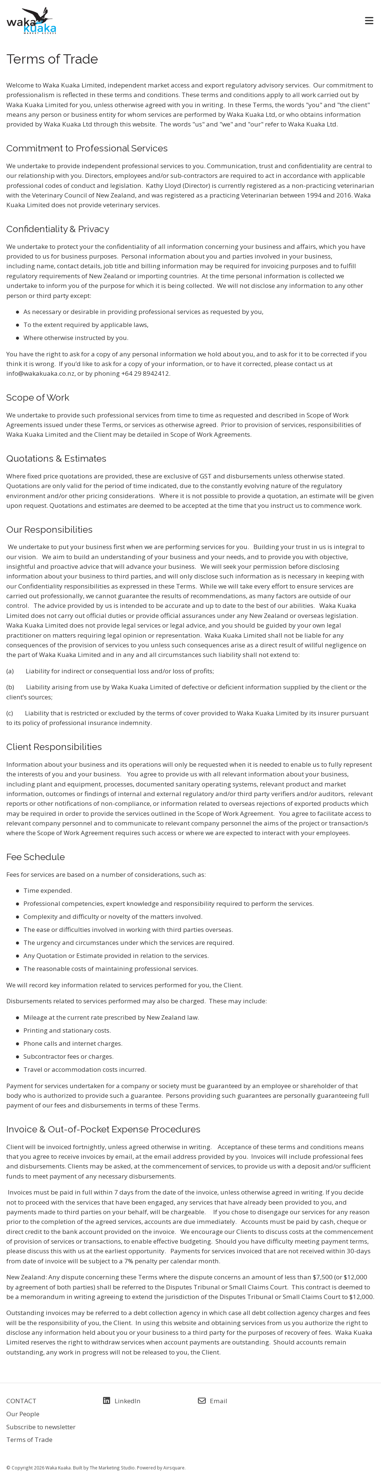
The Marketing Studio (112, 1468)
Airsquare (174, 1468)
